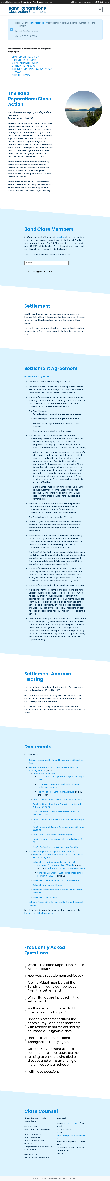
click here (61, 237)
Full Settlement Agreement (37, 376)
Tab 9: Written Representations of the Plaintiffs (55, 847)
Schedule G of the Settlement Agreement (65, 868)
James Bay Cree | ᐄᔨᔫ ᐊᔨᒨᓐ (25, 56)
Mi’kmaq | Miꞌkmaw (21, 74)
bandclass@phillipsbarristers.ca (37, 2)
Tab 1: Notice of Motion (44, 773)
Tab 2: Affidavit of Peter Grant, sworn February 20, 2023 (59, 799)
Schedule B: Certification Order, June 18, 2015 (54, 862)
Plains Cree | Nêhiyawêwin (24, 59)
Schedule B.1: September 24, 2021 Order (56, 865)
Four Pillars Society (39, 23)
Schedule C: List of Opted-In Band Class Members (56, 880)
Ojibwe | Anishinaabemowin (25, 62)
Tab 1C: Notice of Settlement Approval (55, 792)
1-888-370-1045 (101, 2)
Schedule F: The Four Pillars (45, 897)
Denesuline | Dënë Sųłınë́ (23, 65)
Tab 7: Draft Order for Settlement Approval (53, 834)
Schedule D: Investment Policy (47, 885)
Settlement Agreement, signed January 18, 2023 (51, 851)
